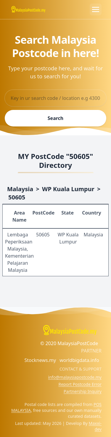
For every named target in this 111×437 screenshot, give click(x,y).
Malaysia (20, 189)
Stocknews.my (40, 360)
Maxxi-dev (95, 426)
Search (55, 118)
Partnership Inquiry (83, 391)
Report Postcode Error (80, 384)
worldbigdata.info (79, 360)
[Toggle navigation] (96, 9)
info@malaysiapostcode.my (75, 377)
